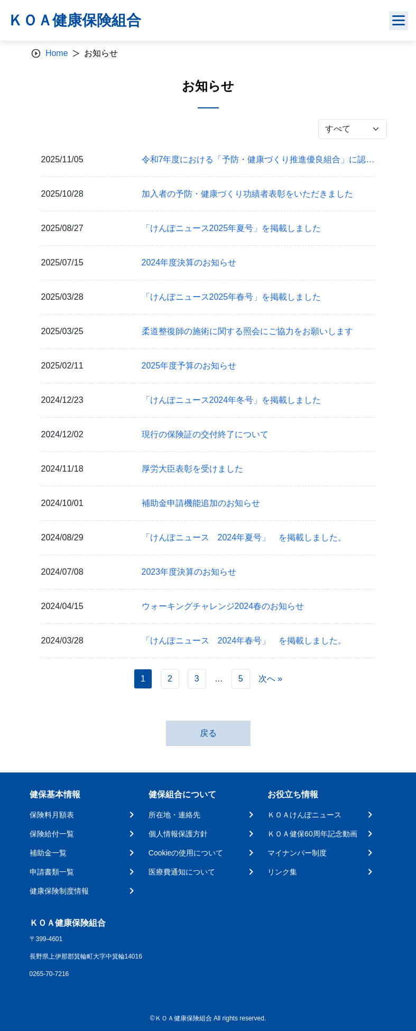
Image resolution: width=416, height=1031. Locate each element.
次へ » (270, 678)
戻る (208, 733)
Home (56, 53)
